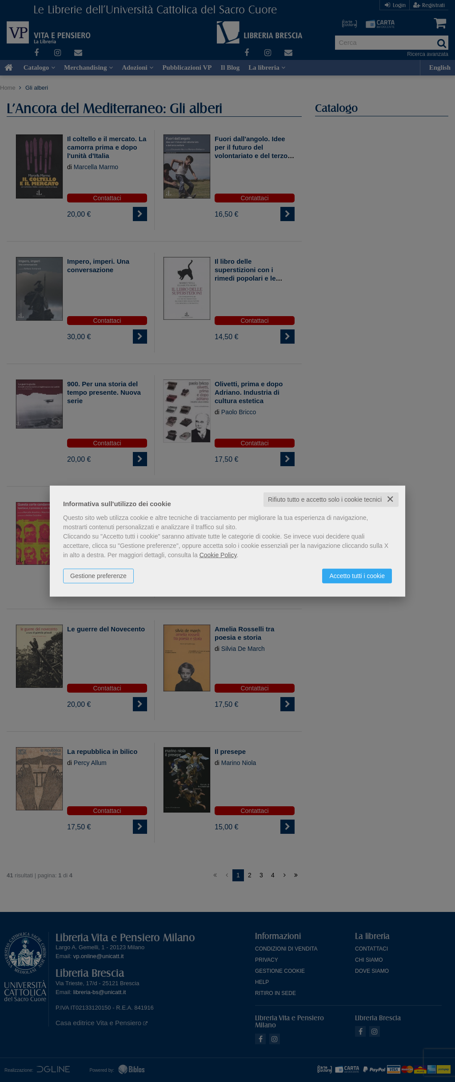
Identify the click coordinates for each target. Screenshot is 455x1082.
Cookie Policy (218, 555)
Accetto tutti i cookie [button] (357, 575)
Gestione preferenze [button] (98, 575)
